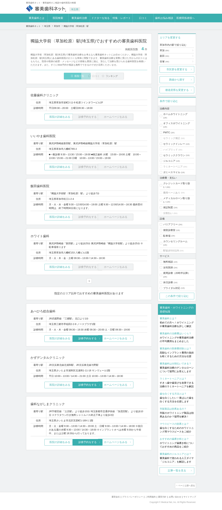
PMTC (166, 132)
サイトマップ (189, 496)
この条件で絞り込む (177, 295)
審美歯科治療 (79, 17)
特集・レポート (122, 17)
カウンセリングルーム (175, 241)
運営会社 (109, 496)
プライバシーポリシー (128, 496)
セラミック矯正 (171, 138)
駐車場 (166, 235)
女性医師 (168, 267)
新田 (164, 56)
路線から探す (177, 79)
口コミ (143, 17)
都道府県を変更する (177, 89)
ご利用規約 (147, 496)
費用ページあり (171, 192)
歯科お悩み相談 (164, 17)
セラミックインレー (174, 143)
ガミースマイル (171, 172)
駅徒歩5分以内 (171, 250)
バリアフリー (170, 224)
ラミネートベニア (173, 166)
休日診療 (168, 282)
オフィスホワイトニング (176, 123)
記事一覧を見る (177, 470)
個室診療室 (169, 230)
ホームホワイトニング (175, 114)
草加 (164, 50)
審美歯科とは (36, 17)
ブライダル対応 (171, 288)
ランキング (127, 76)
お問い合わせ (173, 496)
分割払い (168, 213)
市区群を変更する (176, 69)
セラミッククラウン (174, 155)
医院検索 (58, 17)
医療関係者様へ (185, 17)
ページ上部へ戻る (186, 485)
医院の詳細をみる (50, 117)
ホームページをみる (128, 338)
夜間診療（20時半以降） (176, 273)
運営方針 (159, 496)
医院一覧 (54, 76)
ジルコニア (169, 160)
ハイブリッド (170, 149)
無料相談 (168, 261)
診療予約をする (89, 338)
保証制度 (168, 207)
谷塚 (164, 61)
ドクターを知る (100, 17)
